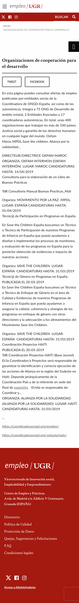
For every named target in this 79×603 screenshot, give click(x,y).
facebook (37, 81)
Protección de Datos (19, 531)
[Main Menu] (5, 6)
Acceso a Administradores (20, 587)
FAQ (7, 545)
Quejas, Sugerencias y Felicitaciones (30, 538)
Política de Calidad (18, 524)
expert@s (21, 387)
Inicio (6, 26)
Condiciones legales (18, 552)
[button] (3, 17)
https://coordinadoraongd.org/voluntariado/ (34, 435)
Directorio (12, 517)
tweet (11, 81)
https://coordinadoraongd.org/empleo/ (30, 426)
